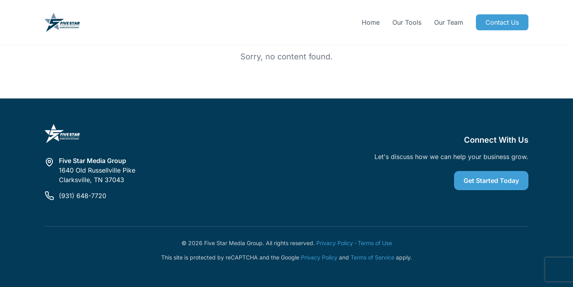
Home (371, 22)
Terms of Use (375, 243)
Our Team (448, 22)
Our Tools (406, 22)
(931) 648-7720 (82, 196)
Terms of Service (372, 257)
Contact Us (502, 22)
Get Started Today (491, 181)
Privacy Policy (334, 243)
